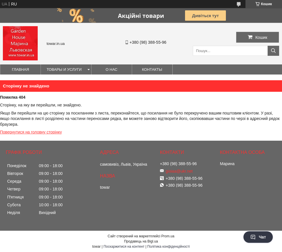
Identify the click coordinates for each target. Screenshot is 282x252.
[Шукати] (273, 51)
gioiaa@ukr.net (179, 171)
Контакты (152, 69)
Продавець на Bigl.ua (141, 241)
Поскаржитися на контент (124, 247)
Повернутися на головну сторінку (31, 132)
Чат (258, 237)
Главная (20, 69)
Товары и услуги (64, 69)
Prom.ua (167, 236)
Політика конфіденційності (168, 247)
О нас (111, 69)
